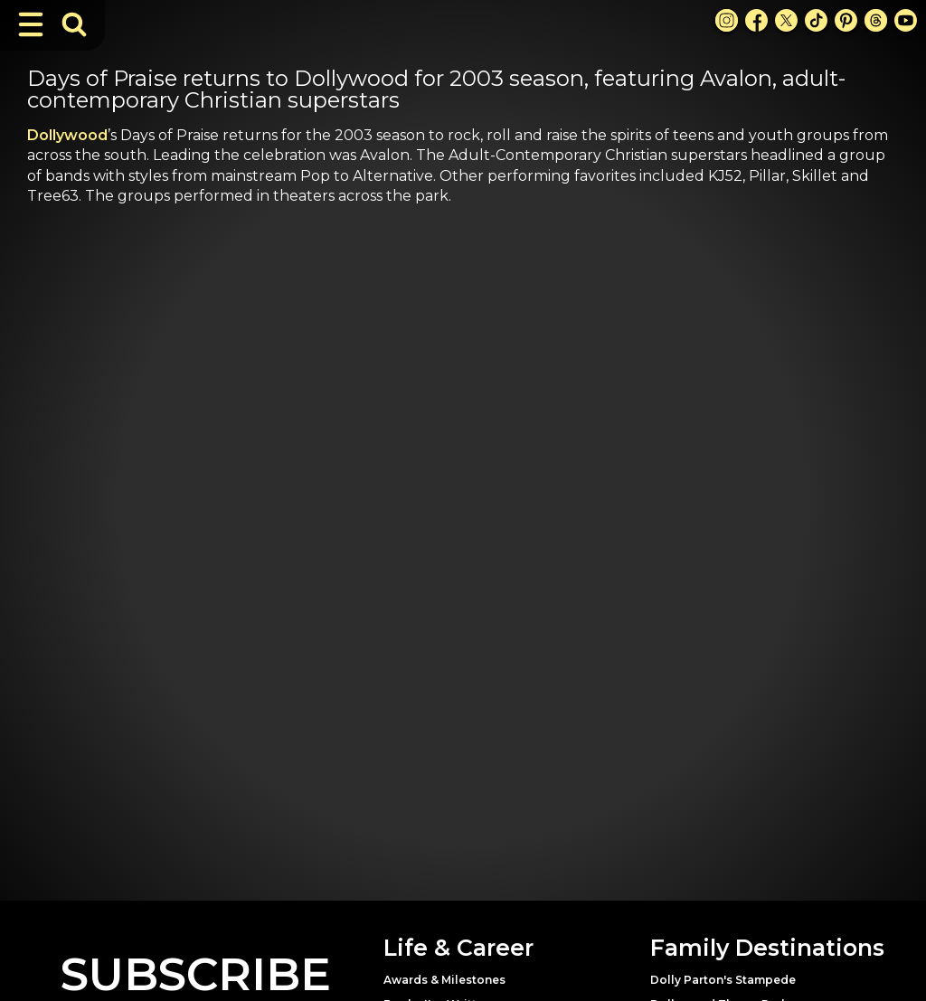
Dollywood (67, 135)
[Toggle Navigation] (30, 24)
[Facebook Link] (756, 20)
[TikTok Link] (816, 20)
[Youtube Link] (905, 20)
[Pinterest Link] (846, 20)
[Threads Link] (876, 20)
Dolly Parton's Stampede (723, 980)
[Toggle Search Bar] (74, 24)
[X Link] (786, 20)
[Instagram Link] (726, 20)
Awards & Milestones (444, 980)
